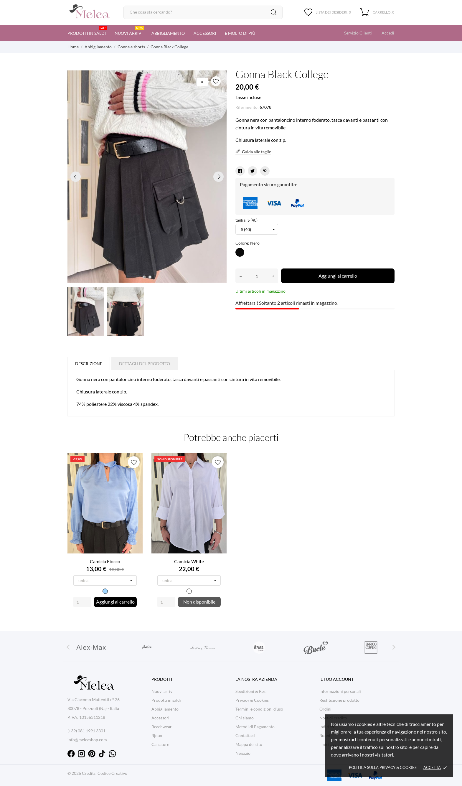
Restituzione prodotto (339, 700)
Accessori (205, 33)
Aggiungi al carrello (338, 276)
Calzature (160, 744)
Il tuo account (336, 679)
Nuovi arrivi (129, 31)
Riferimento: (247, 107)
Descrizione (88, 363)
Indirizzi (326, 726)
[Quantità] (256, 275)
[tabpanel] (147, 176)
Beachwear (161, 726)
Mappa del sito (248, 744)
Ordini (325, 708)
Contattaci (245, 735)
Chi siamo (244, 717)
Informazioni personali (340, 691)
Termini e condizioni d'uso (259, 708)
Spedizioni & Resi (251, 691)
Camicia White (189, 561)
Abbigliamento (168, 33)
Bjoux (156, 735)
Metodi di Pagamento (255, 726)
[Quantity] (82, 602)
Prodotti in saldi (87, 31)
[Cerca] (203, 12)
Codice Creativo (112, 773)
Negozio (242, 753)
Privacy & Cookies (252, 700)
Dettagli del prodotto (144, 363)
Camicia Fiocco (105, 561)
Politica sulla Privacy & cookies (383, 767)
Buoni (324, 735)
